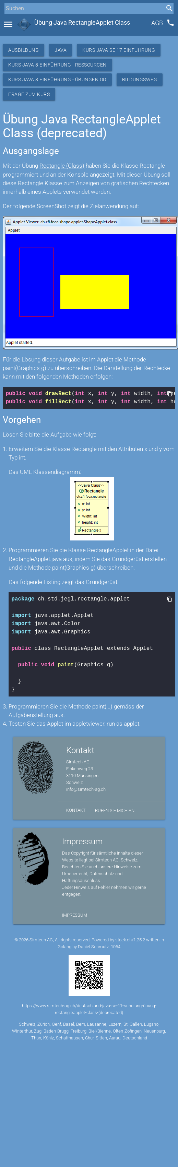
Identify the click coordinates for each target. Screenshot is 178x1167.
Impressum (74, 915)
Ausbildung (23, 50)
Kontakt (76, 810)
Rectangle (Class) (61, 165)
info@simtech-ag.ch (86, 789)
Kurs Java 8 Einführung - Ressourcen (57, 65)
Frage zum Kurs (29, 94)
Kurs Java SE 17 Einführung (118, 50)
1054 (115, 946)
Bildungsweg (139, 79)
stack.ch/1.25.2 (130, 939)
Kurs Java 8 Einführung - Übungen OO (57, 79)
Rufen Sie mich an (114, 810)
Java (61, 50)
